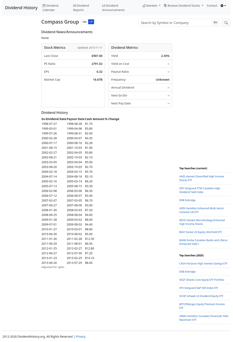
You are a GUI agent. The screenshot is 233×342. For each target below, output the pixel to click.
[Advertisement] (19, 92)
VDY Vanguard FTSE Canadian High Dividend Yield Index (199, 190)
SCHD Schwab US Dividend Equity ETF (201, 296)
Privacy (80, 336)
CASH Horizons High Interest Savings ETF (203, 263)
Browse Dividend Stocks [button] (182, 6)
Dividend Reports (81, 8)
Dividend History (21, 7)
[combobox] (180, 23)
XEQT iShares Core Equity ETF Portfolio (201, 280)
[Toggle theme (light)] (223, 5)
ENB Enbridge (187, 200)
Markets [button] (150, 6)
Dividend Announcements (113, 8)
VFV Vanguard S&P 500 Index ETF (198, 288)
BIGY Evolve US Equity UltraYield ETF (200, 232)
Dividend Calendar (50, 8)
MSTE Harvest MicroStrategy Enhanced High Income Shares (202, 222)
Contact (212, 6)
